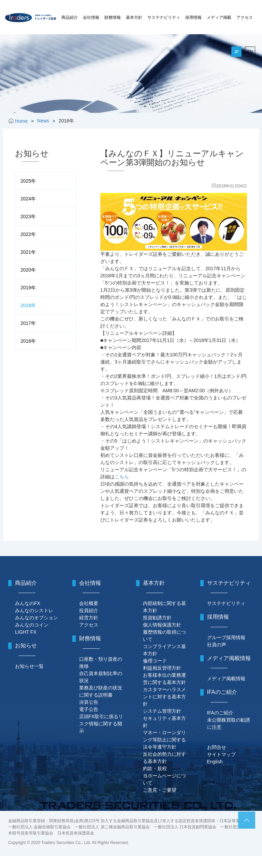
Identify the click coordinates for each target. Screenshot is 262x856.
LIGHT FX (26, 632)
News (43, 120)
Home (21, 121)
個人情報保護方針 (162, 625)
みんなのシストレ (34, 610)
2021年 (28, 252)
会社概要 (88, 603)
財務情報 (112, 17)
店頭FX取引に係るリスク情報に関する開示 (101, 724)
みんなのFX (27, 603)
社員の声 (216, 644)
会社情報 (91, 17)
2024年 (28, 198)
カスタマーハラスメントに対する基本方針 (164, 697)
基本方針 (134, 17)
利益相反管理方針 (162, 668)
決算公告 (88, 702)
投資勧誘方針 (157, 617)
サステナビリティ (163, 17)
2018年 (28, 305)
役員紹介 (88, 610)
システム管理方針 (162, 711)
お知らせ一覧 (29, 666)
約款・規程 (155, 768)
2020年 (28, 270)
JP (236, 52)
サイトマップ (221, 754)
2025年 (28, 181)
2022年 (28, 234)
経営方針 (88, 617)
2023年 (28, 216)
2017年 (28, 323)
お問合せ (216, 747)
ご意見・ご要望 (159, 790)
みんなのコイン (31, 625)
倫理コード (155, 660)
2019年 (28, 287)
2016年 (28, 341)
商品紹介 (69, 17)
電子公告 (88, 709)
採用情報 (193, 17)
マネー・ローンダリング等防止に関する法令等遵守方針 (164, 740)
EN (250, 52)
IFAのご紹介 (220, 712)
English (215, 761)
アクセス (244, 17)
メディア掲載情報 (226, 678)
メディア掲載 (219, 17)
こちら (122, 476)
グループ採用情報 (226, 637)
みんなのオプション (36, 617)
